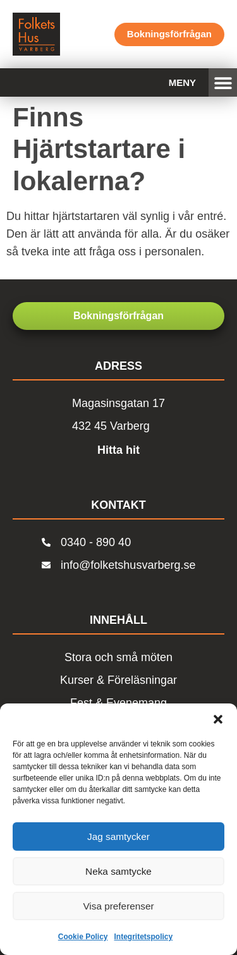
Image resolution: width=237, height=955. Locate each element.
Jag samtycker (118, 836)
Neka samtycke (118, 871)
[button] (218, 719)
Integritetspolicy (143, 936)
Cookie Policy (83, 936)
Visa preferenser (119, 906)
